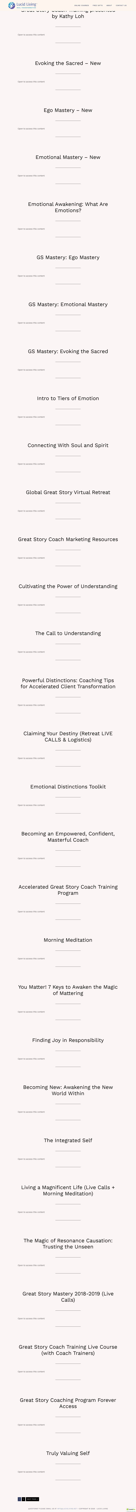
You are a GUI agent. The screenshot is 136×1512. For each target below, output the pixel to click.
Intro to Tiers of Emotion (68, 398)
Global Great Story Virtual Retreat (68, 492)
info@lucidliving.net (67, 1509)
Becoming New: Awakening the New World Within (68, 1090)
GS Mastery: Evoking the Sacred (68, 351)
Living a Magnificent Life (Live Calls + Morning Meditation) (68, 1190)
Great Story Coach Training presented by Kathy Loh (68, 13)
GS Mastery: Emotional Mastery (68, 304)
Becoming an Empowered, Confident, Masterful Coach (68, 837)
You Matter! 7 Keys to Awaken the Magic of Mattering (68, 990)
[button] (131, 1510)
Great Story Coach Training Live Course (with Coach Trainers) (68, 1350)
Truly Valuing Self (68, 1453)
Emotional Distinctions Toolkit (68, 787)
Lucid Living (26, 5)
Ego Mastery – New (68, 110)
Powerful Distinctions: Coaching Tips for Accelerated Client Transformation (68, 683)
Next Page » (32, 1499)
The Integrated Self (68, 1140)
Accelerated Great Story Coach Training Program (68, 890)
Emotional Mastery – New (68, 157)
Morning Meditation (68, 940)
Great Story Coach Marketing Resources (68, 539)
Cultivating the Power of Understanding (68, 586)
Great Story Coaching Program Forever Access (68, 1403)
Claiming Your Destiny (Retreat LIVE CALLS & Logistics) (68, 736)
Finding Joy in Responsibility (68, 1040)
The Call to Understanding (68, 633)
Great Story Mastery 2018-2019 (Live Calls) (68, 1297)
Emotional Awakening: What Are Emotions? (68, 207)
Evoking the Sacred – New (68, 63)
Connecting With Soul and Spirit (68, 445)
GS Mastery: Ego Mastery (68, 257)
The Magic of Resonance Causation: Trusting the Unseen (68, 1243)
